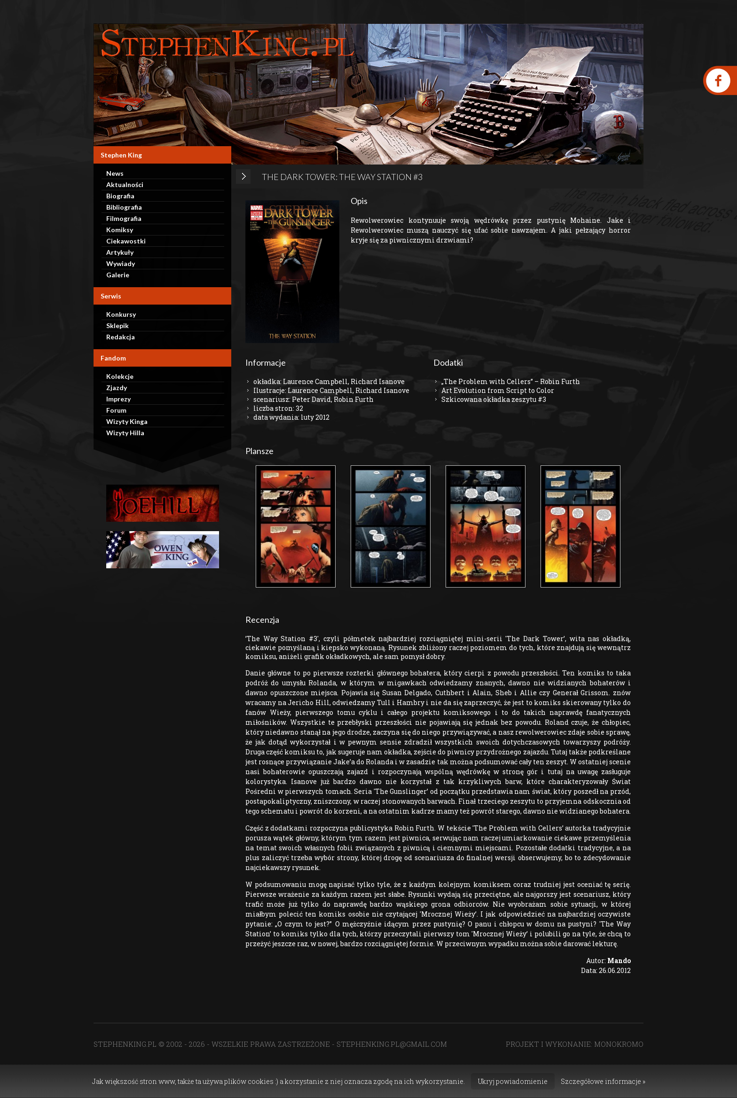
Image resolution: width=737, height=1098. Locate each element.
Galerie (117, 275)
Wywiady (120, 263)
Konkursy (121, 314)
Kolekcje (119, 376)
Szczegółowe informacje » (603, 1081)
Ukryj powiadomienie (513, 1081)
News (115, 173)
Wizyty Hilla (125, 433)
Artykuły (119, 252)
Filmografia (123, 218)
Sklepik (117, 325)
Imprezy (118, 399)
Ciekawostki (126, 241)
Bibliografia (124, 207)
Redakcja (120, 337)
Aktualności (124, 184)
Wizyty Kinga (127, 421)
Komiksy (119, 230)
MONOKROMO (618, 1044)
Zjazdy (116, 388)
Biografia (120, 196)
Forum (116, 410)
